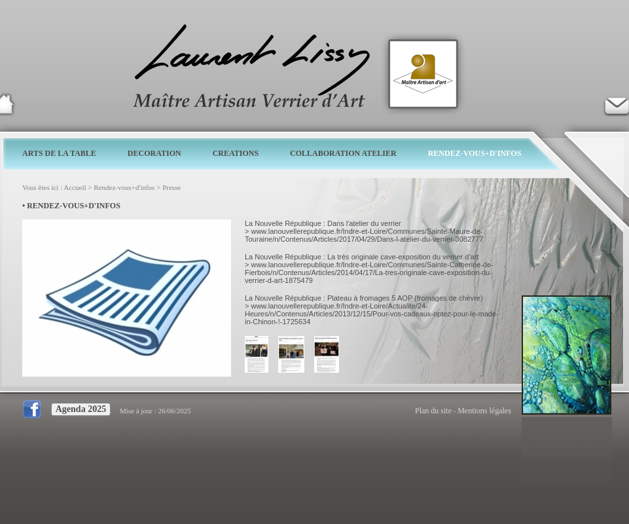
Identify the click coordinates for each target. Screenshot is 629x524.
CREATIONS (236, 153)
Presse (171, 187)
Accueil (74, 187)
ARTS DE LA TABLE (59, 153)
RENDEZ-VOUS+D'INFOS (475, 153)
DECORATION (154, 153)
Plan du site (433, 410)
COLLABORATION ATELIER (343, 153)
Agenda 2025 (81, 409)
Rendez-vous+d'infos (124, 187)
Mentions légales (484, 410)
